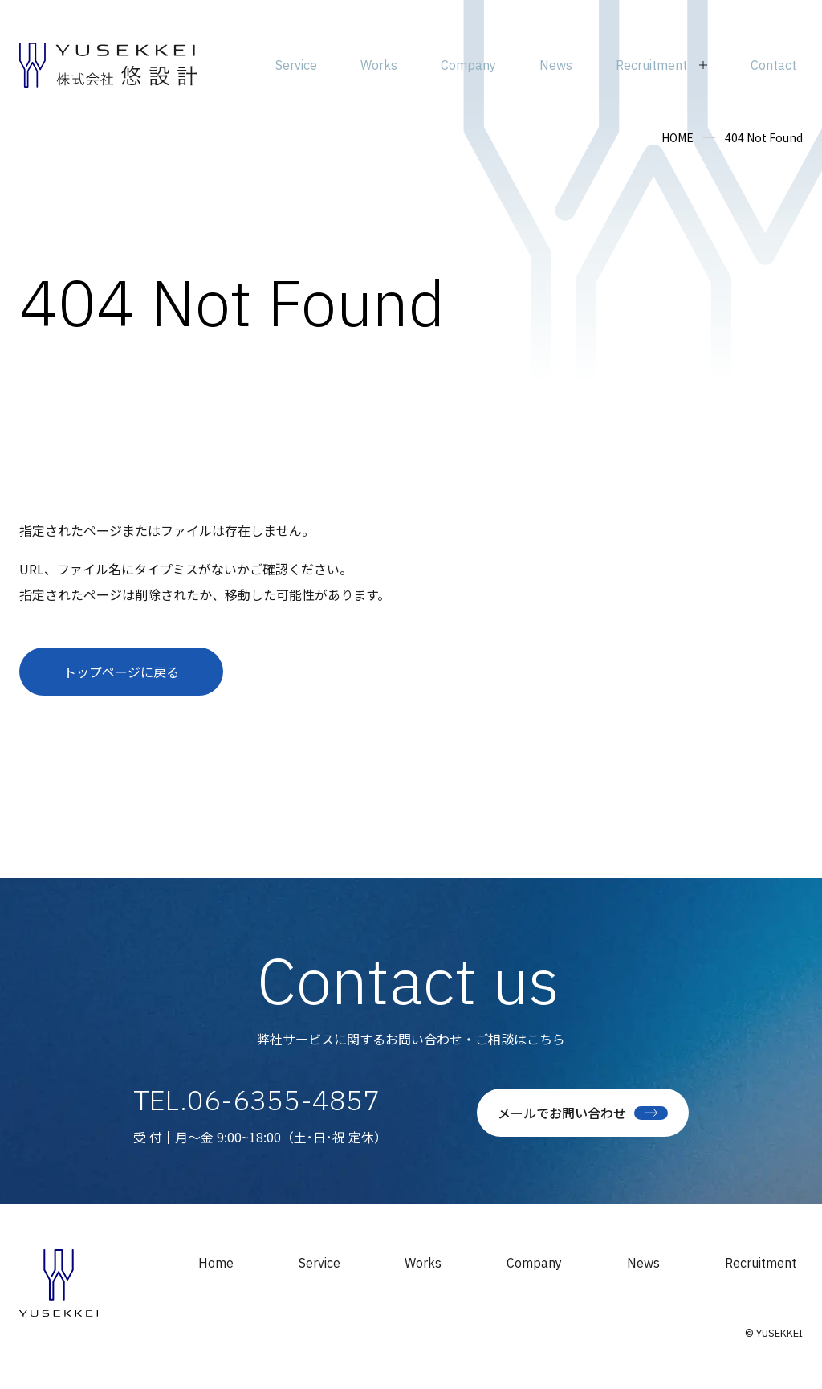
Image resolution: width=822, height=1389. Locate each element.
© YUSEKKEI (774, 1333)
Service (319, 1263)
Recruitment (760, 1263)
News (643, 1263)
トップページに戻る (121, 671)
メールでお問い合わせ (583, 1112)
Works (423, 1263)
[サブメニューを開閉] (661, 65)
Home (216, 1263)
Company (534, 1263)
